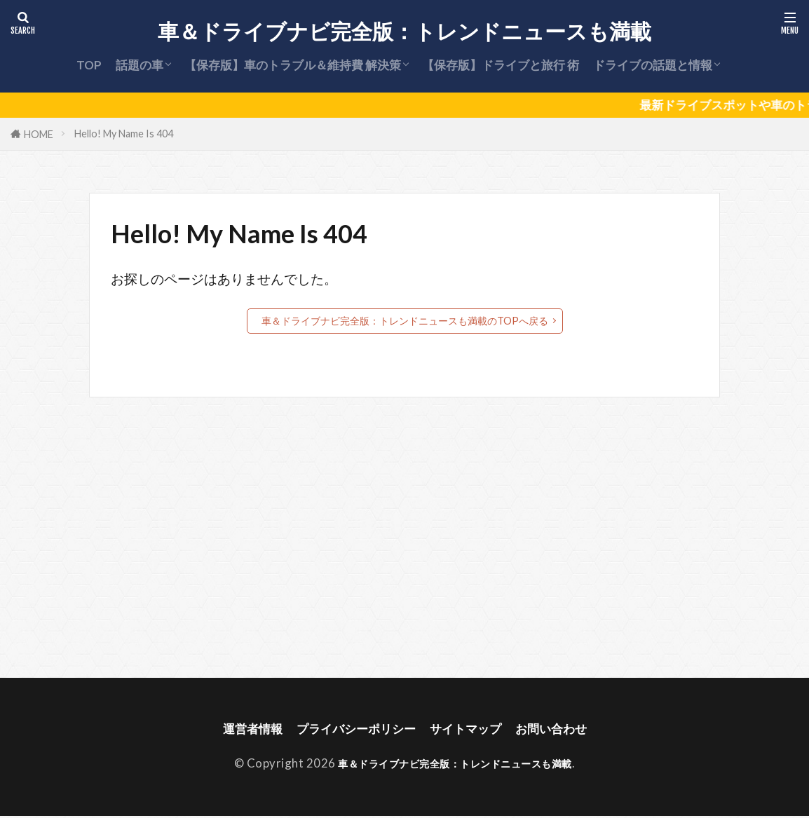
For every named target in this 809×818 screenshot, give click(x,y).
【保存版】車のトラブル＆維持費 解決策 (292, 64)
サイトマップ (472, 729)
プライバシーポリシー (351, 729)
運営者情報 (237, 729)
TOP (89, 64)
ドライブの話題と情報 (652, 64)
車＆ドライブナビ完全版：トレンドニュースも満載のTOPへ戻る (404, 321)
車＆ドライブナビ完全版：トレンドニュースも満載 (404, 31)
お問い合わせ (566, 729)
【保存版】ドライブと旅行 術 (500, 64)
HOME (38, 134)
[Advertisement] (403, 537)
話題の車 (139, 64)
